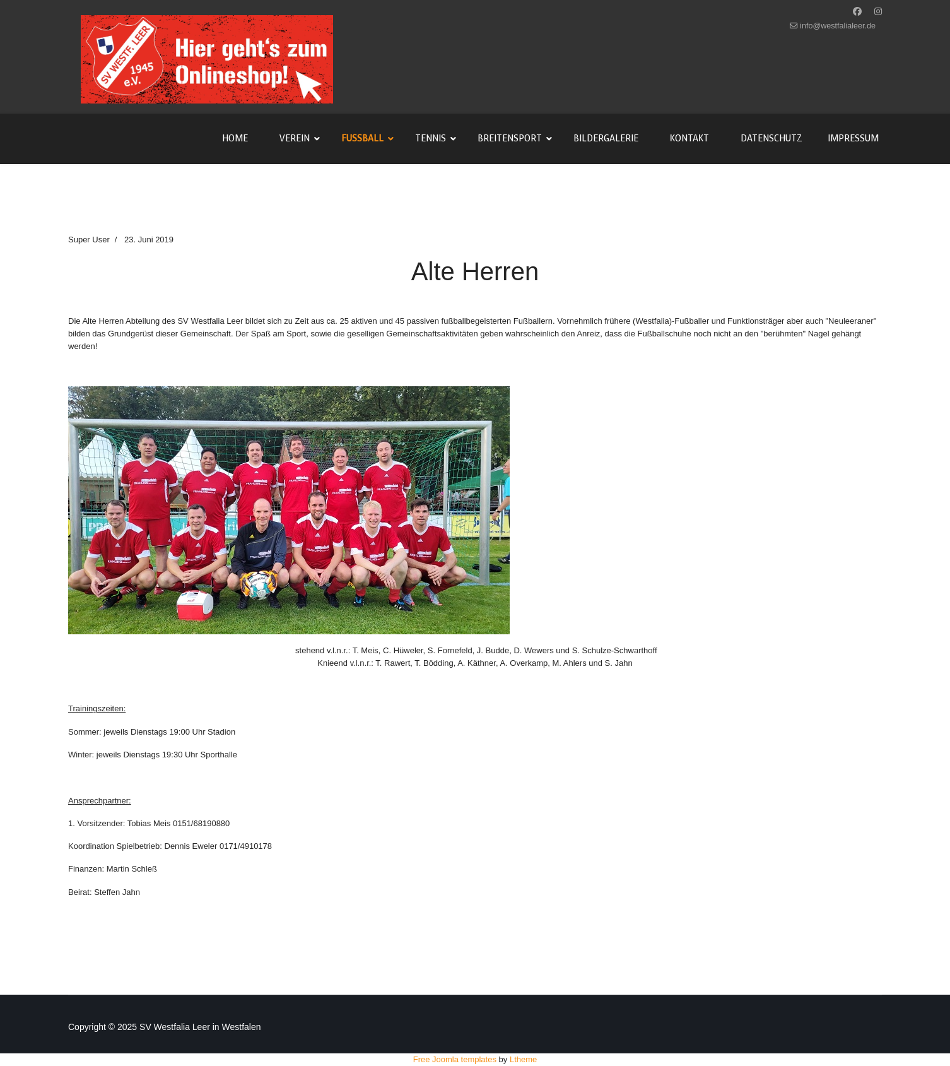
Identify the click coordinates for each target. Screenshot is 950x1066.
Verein (294, 139)
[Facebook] (857, 11)
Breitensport (510, 139)
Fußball (362, 139)
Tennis (430, 139)
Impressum (853, 139)
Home (235, 139)
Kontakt (689, 139)
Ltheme (523, 1059)
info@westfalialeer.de (838, 25)
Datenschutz (771, 139)
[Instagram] (878, 11)
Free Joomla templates (454, 1059)
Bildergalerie (605, 139)
